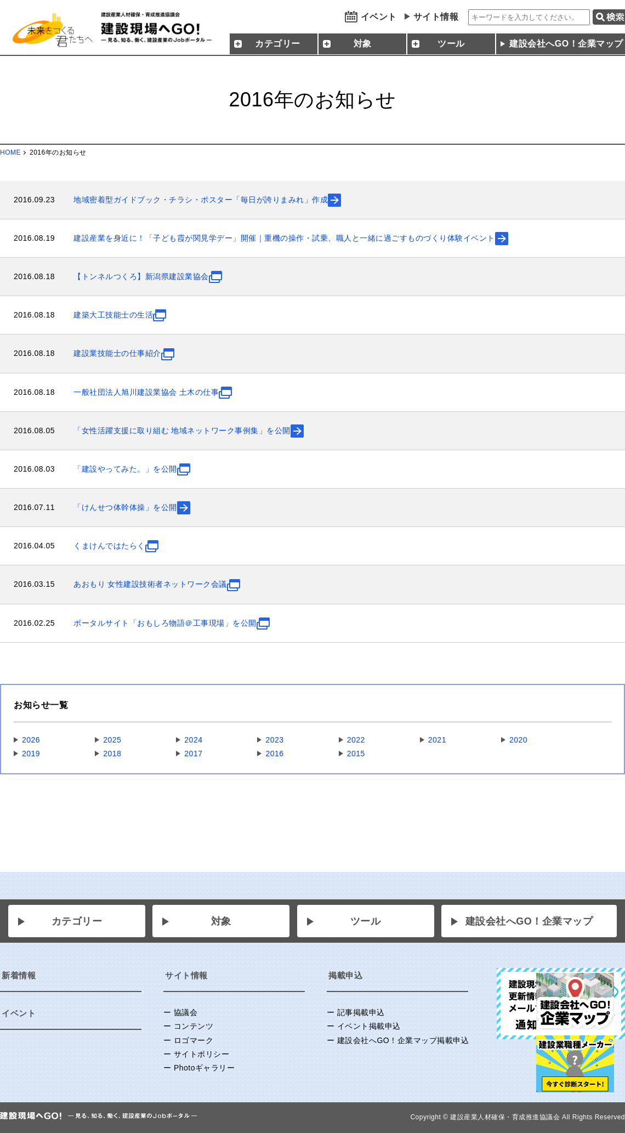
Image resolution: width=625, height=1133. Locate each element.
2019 (31, 753)
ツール (365, 921)
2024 (193, 739)
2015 (356, 753)
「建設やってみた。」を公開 (125, 468)
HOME (10, 152)
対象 (221, 921)
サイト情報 (436, 16)
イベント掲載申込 (369, 1026)
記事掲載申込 (361, 1012)
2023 (274, 739)
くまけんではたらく (109, 545)
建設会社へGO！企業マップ (529, 921)
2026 (31, 739)
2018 (112, 753)
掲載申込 (345, 975)
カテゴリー (77, 921)
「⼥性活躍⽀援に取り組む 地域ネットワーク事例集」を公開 (182, 430)
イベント (379, 16)
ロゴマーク (194, 1040)
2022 (356, 739)
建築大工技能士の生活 (113, 314)
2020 (518, 739)
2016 (274, 753)
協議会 (186, 1012)
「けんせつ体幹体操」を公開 (125, 507)
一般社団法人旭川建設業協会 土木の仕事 (146, 392)
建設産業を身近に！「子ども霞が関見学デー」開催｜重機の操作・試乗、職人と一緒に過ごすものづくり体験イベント (284, 238)
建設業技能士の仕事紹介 (117, 353)
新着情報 (19, 975)
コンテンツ (194, 1026)
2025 (112, 739)
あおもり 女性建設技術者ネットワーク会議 (150, 584)
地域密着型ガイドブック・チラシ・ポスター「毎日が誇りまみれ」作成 (200, 199)
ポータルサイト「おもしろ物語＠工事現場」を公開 (165, 623)
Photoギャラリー (204, 1067)
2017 (193, 753)
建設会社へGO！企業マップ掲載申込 (403, 1040)
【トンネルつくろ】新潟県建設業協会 (141, 276)
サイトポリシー (202, 1054)
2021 (437, 739)
